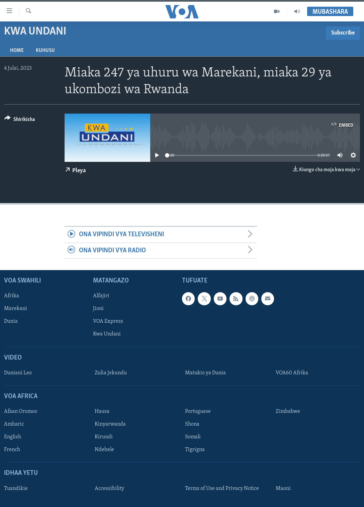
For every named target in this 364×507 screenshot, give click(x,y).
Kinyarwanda (110, 424)
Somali (193, 437)
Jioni (98, 309)
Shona (192, 424)
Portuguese (198, 411)
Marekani (15, 309)
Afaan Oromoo (20, 411)
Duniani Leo (18, 373)
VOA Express (108, 321)
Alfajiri (101, 296)
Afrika (11, 296)
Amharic (14, 424)
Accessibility (109, 488)
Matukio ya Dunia (205, 373)
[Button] (19, 120)
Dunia (11, 321)
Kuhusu (45, 50)
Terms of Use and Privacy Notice (222, 488)
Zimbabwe (288, 411)
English (12, 437)
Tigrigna (195, 450)
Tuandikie (16, 488)
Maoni (283, 488)
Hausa (102, 411)
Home (17, 50)
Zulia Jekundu (111, 373)
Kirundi (104, 437)
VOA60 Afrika (292, 373)
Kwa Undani (107, 334)
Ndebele (104, 450)
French (12, 450)
